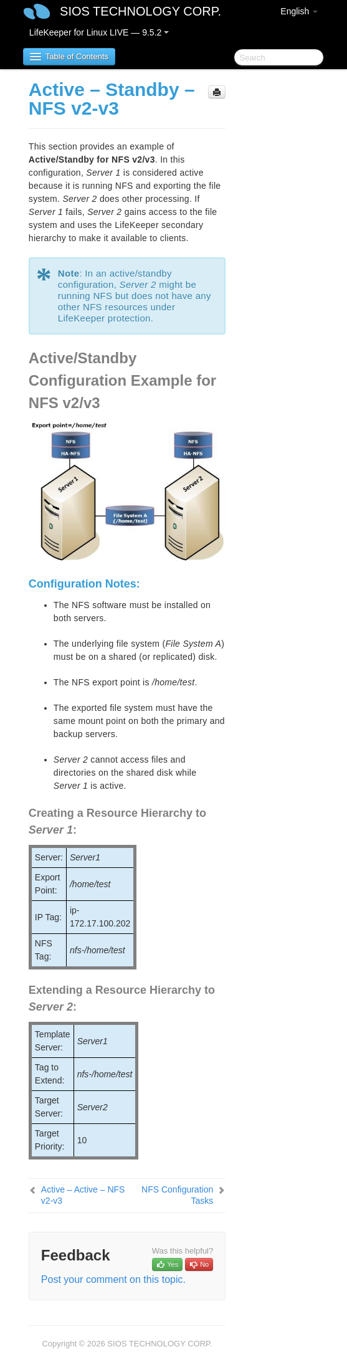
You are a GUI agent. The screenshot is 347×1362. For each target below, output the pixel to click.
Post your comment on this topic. (113, 1279)
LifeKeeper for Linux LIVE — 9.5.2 (99, 32)
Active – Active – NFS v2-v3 (83, 1195)
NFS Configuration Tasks (177, 1195)
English (299, 11)
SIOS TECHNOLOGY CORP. (140, 11)
